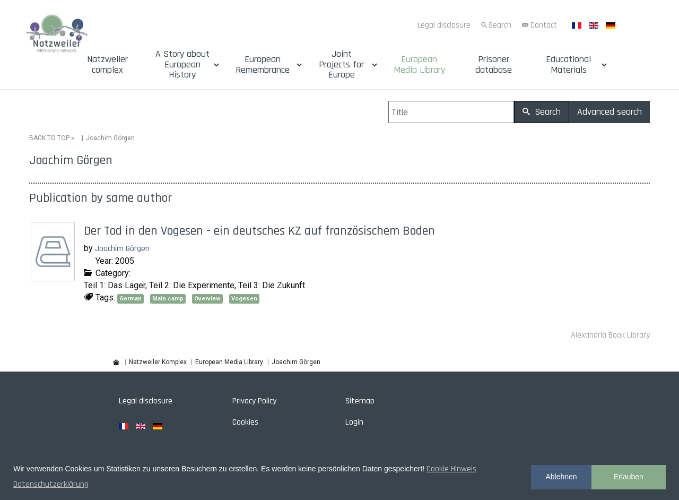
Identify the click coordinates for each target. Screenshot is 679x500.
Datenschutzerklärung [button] (51, 484)
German (130, 298)
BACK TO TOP (49, 138)
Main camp (168, 298)
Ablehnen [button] (561, 476)
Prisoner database (493, 64)
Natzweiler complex (107, 64)
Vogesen (244, 298)
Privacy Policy (254, 401)
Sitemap (360, 401)
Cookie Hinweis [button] (451, 469)
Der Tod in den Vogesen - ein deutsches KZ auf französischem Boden (259, 231)
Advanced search (609, 112)
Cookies (245, 422)
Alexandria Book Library (610, 335)
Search (500, 25)
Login (354, 422)
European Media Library (419, 64)
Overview (207, 298)
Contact (543, 25)
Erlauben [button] (628, 476)
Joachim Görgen (122, 248)
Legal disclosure (444, 25)
